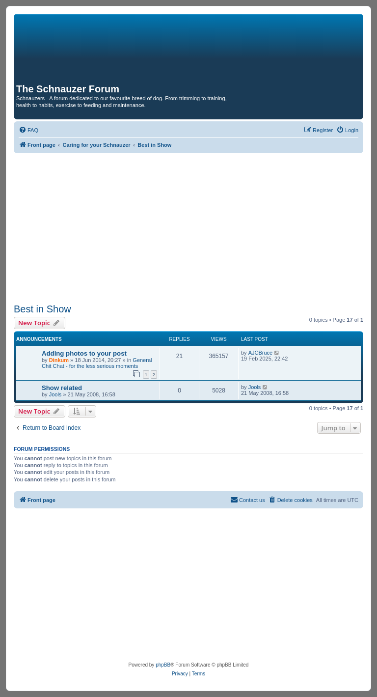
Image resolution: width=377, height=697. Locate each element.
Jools (55, 394)
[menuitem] (28, 130)
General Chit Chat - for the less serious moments (97, 363)
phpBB (163, 665)
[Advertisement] (188, 227)
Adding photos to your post (84, 353)
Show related (62, 387)
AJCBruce (260, 353)
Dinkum (59, 360)
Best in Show (42, 309)
